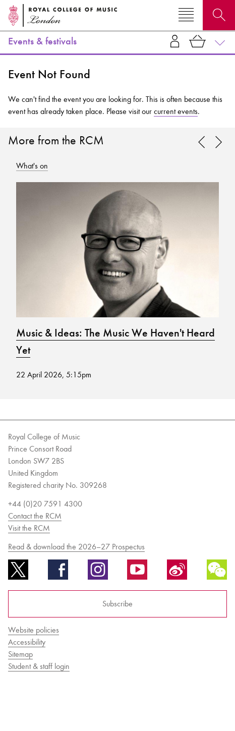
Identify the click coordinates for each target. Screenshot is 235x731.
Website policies (33, 630)
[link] (218, 143)
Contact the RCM (35, 516)
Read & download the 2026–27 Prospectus (76, 546)
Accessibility (26, 642)
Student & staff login (39, 666)
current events (176, 111)
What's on (32, 166)
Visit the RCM (29, 528)
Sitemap (20, 654)
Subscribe (117, 603)
